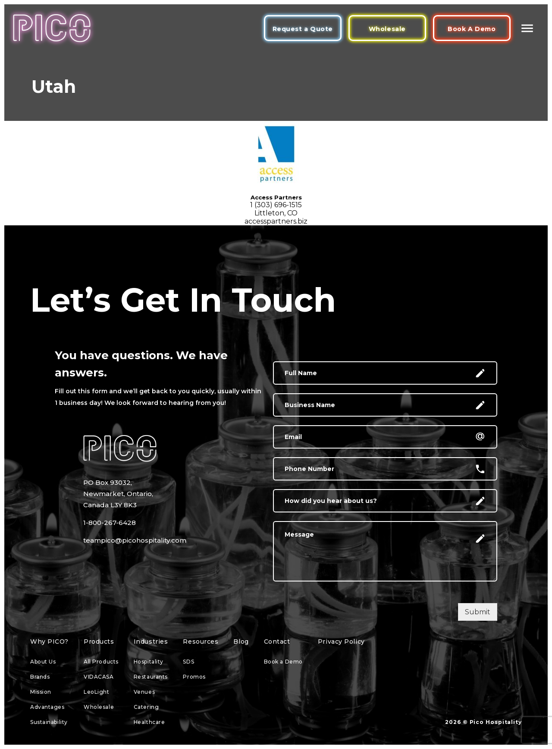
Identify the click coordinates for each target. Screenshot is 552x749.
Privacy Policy (341, 641)
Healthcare (149, 722)
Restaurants (151, 676)
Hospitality (148, 661)
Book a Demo (283, 661)
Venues (144, 692)
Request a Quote (303, 29)
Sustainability (49, 722)
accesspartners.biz (276, 221)
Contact (277, 641)
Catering (146, 707)
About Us (43, 661)
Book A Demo (472, 29)
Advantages (47, 707)
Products (99, 641)
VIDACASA (98, 676)
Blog (240, 641)
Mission (40, 692)
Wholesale (387, 29)
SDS (188, 661)
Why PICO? (49, 641)
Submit (477, 612)
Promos (194, 676)
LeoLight (96, 692)
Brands (40, 676)
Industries (151, 641)
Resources (200, 641)
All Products (101, 661)
